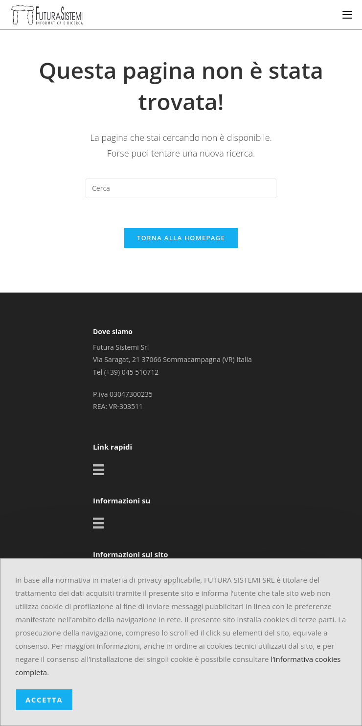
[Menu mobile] (347, 14)
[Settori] (99, 465)
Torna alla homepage (181, 237)
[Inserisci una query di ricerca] (181, 188)
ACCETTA (44, 699)
